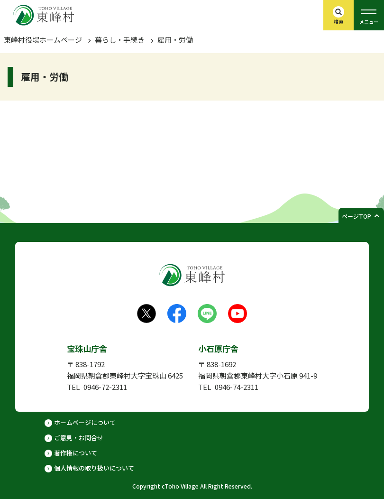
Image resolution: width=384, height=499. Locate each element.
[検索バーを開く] (338, 15)
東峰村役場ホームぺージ (43, 40)
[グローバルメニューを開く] (369, 15)
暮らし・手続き (120, 40)
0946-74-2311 (236, 387)
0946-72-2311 (105, 387)
